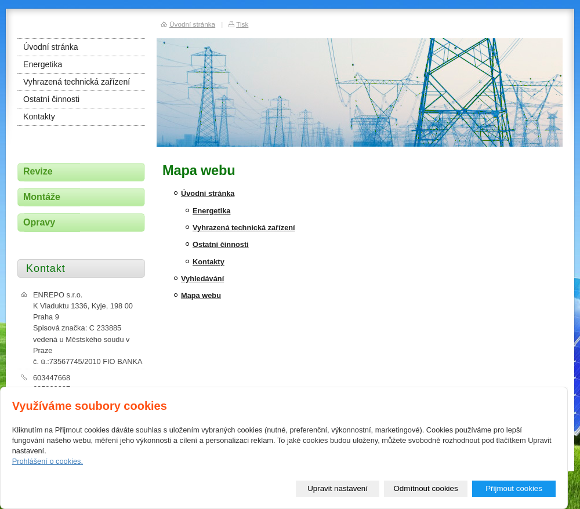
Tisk (242, 24)
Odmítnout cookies (426, 488)
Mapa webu (201, 295)
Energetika (211, 210)
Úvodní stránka (207, 193)
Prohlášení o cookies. (47, 461)
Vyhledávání (202, 278)
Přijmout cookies (513, 488)
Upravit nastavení (337, 488)
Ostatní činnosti (221, 244)
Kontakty (208, 261)
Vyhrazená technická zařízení (244, 227)
